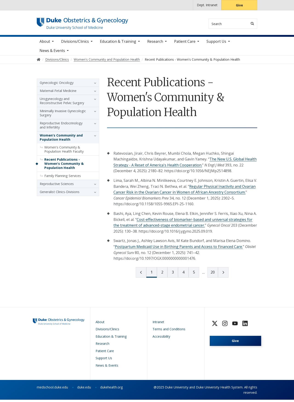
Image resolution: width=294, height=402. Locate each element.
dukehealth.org (111, 389)
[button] (94, 85)
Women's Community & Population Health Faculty (64, 151)
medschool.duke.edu (52, 389)
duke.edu (84, 389)
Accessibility (161, 338)
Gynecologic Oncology (57, 85)
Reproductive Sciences (57, 186)
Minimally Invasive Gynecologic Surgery (63, 115)
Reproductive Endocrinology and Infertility (61, 127)
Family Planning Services (62, 178)
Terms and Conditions (169, 331)
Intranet (158, 324)
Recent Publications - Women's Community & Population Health (64, 165)
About (45, 43)
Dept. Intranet (207, 5)
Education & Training (118, 43)
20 (213, 274)
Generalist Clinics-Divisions (59, 194)
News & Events (52, 52)
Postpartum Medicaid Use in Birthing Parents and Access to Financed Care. (179, 248)
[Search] (252, 24)
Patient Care (184, 43)
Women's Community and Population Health (61, 139)
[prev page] (141, 274)
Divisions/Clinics (75, 43)
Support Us (216, 43)
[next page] (203, 274)
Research (155, 43)
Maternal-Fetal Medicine (58, 93)
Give (239, 5)
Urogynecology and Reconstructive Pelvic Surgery (62, 103)
